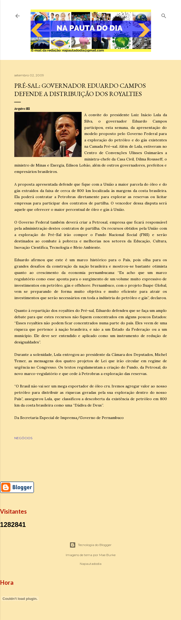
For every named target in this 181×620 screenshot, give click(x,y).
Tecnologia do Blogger (90, 545)
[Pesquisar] (164, 15)
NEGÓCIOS (23, 438)
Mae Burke (107, 555)
